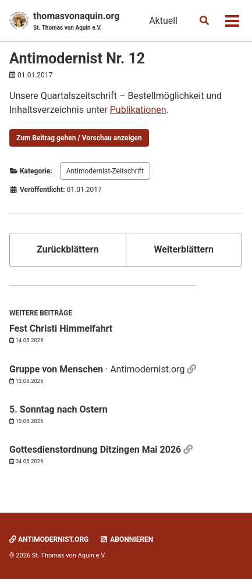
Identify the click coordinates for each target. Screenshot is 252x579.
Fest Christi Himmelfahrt (60, 328)
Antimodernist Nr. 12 (77, 58)
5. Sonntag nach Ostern (58, 409)
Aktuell (163, 20)
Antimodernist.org (48, 539)
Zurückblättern (67, 249)
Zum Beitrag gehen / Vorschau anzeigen (79, 138)
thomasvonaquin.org (76, 21)
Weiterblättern (184, 249)
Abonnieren (126, 539)
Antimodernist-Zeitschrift (105, 171)
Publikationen (138, 109)
